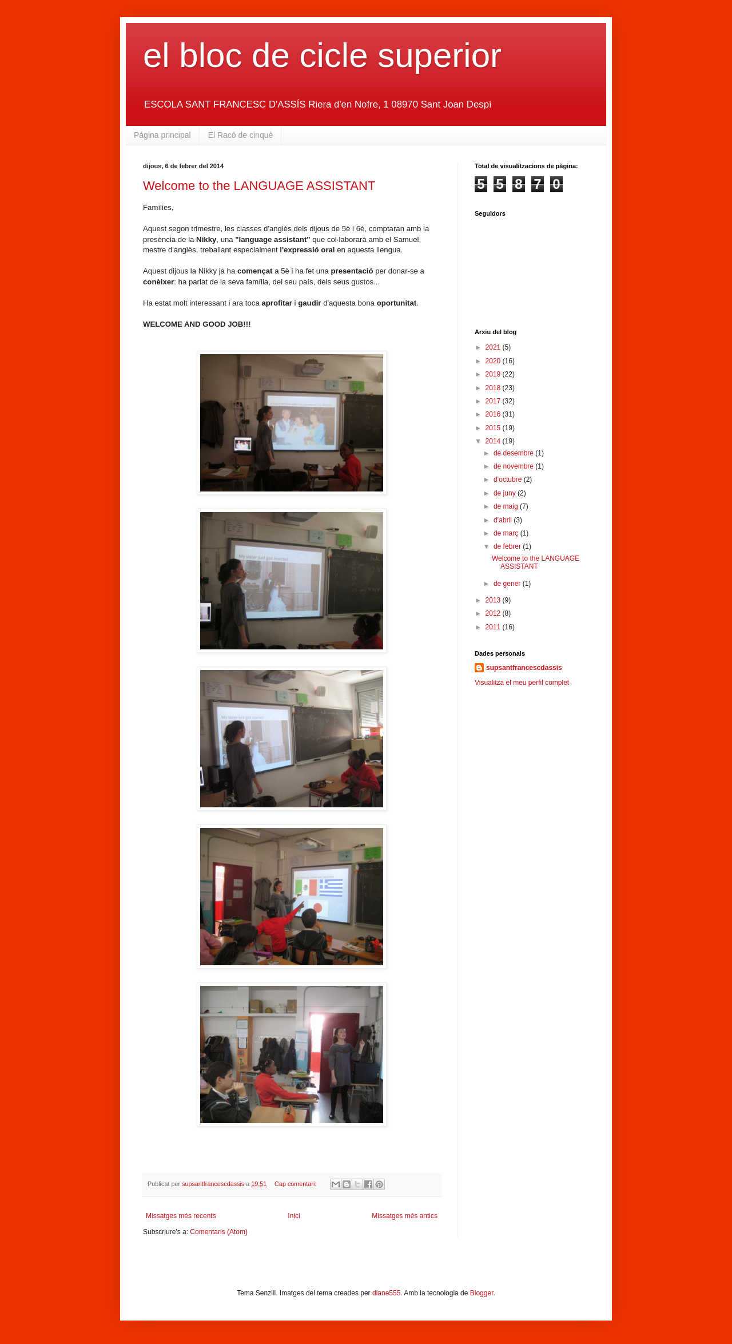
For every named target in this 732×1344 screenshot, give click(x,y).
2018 (494, 388)
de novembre (514, 466)
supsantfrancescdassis (524, 668)
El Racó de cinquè (240, 135)
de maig (507, 506)
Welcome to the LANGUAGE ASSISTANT (259, 186)
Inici (294, 1216)
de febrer (508, 546)
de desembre (514, 453)
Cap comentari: (296, 1183)
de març (507, 533)
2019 (494, 374)
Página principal (162, 135)
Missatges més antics (404, 1216)
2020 (494, 361)
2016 (494, 414)
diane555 (386, 1293)
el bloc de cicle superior (322, 55)
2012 (494, 613)
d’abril (504, 520)
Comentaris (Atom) (219, 1232)
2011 (494, 627)
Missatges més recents (181, 1216)
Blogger (482, 1293)
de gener (508, 584)
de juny (506, 493)
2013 (494, 600)
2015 (494, 428)
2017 (494, 401)
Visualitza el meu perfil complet (522, 683)
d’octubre (509, 479)
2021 (494, 347)
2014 (494, 441)
